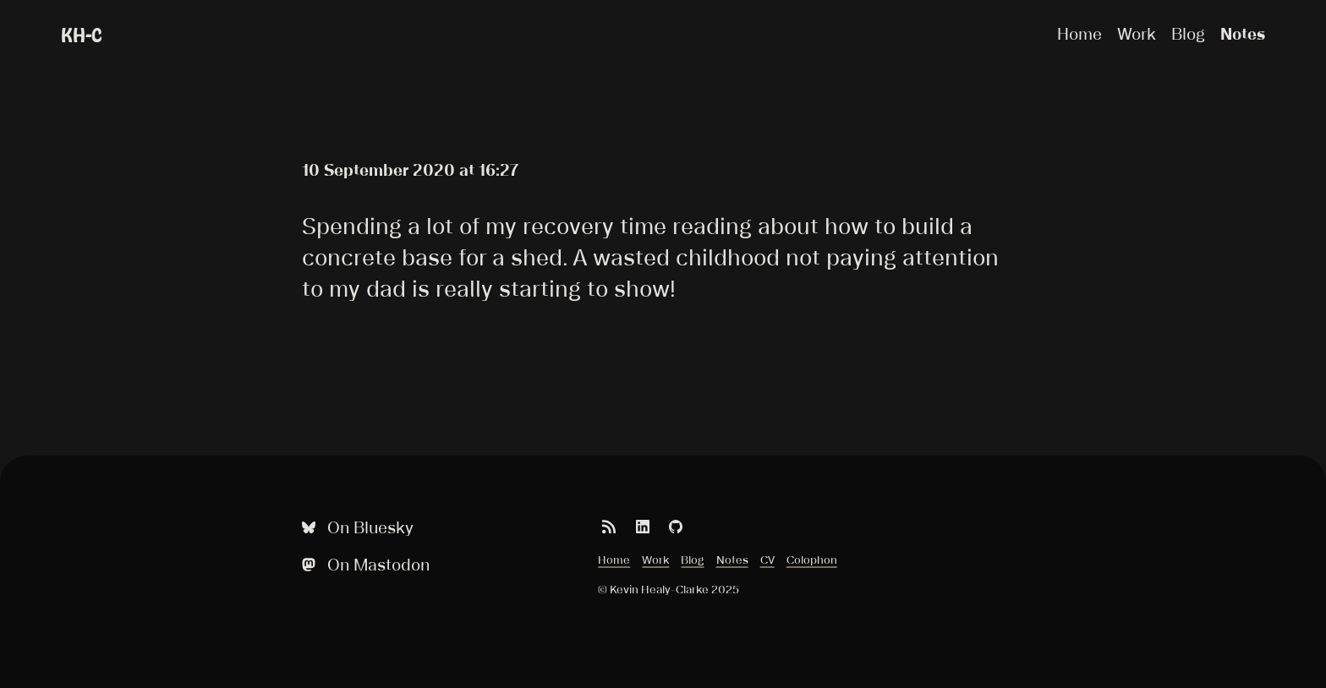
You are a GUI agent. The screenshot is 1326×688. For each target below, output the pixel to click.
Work (1136, 33)
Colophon (811, 559)
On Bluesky (356, 527)
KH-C (81, 35)
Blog (1188, 33)
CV (767, 559)
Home (1079, 33)
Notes (1242, 33)
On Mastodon (364, 565)
